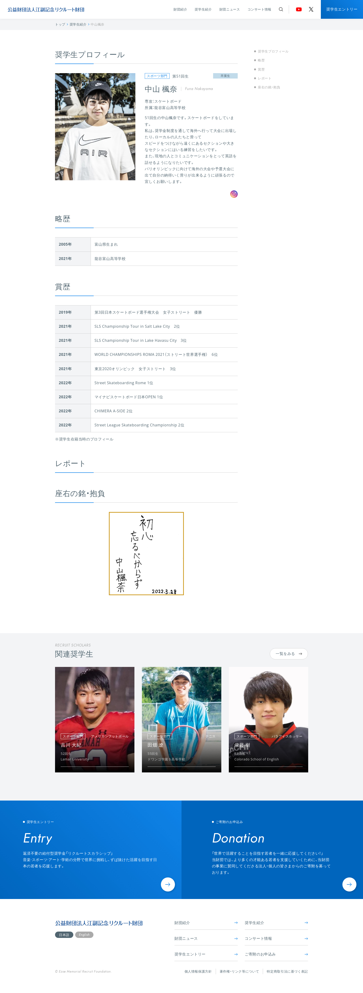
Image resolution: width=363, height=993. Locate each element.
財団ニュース (229, 9)
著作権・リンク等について (239, 971)
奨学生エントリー (341, 9)
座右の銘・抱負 (269, 87)
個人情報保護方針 (198, 971)
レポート (265, 78)
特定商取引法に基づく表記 (287, 971)
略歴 (261, 60)
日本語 (64, 935)
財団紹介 (180, 9)
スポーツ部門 (157, 76)
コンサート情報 (259, 9)
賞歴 (261, 69)
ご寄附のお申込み (276, 954)
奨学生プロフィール (273, 51)
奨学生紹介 (203, 9)
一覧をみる (289, 653)
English (84, 934)
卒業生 (225, 76)
